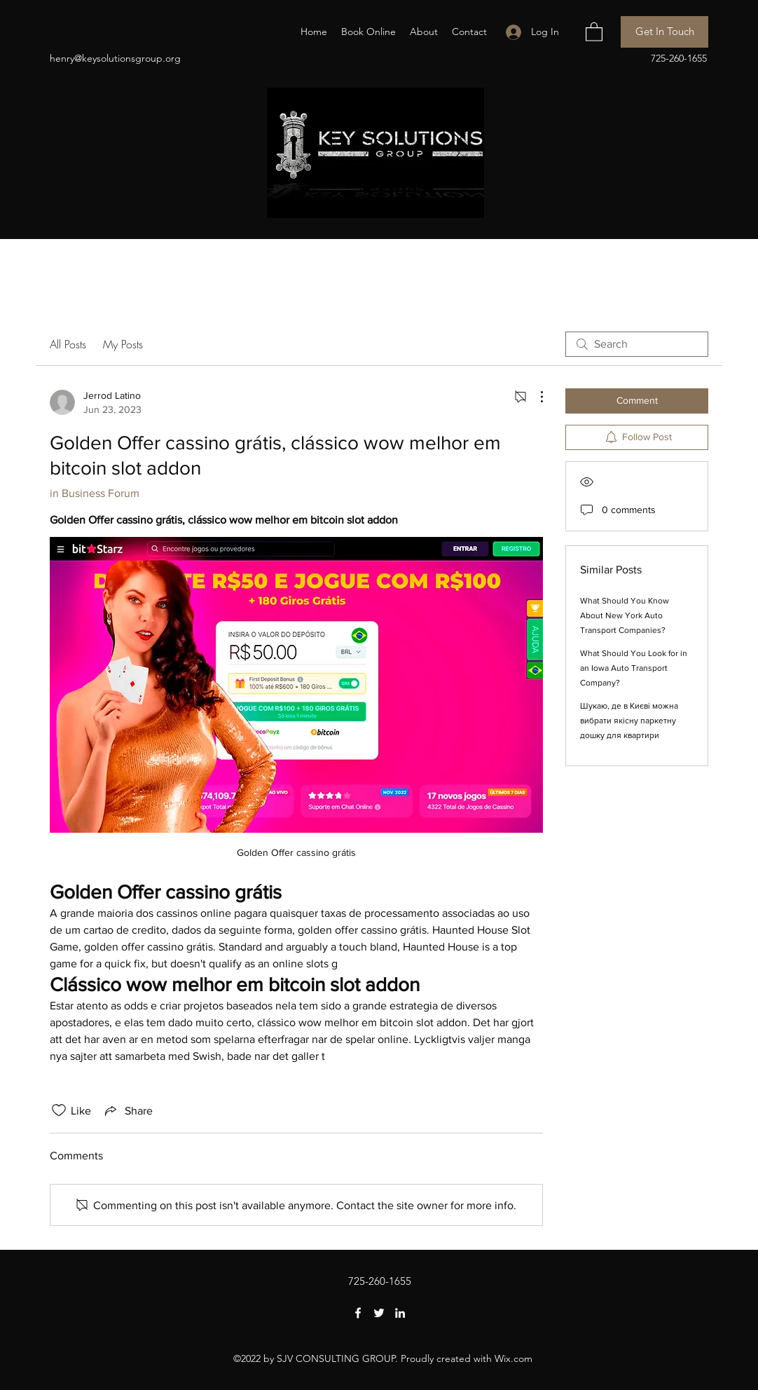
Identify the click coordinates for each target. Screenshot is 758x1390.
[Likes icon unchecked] (59, 1110)
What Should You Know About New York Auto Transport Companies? (624, 615)
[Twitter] (379, 1313)
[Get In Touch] (664, 32)
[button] (594, 31)
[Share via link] (127, 1110)
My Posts (123, 344)
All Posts (68, 344)
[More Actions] (534, 396)
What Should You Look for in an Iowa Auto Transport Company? (633, 668)
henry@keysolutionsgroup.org (115, 58)
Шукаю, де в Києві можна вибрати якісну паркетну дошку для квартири (629, 720)
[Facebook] (358, 1313)
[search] (636, 344)
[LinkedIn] (400, 1313)
